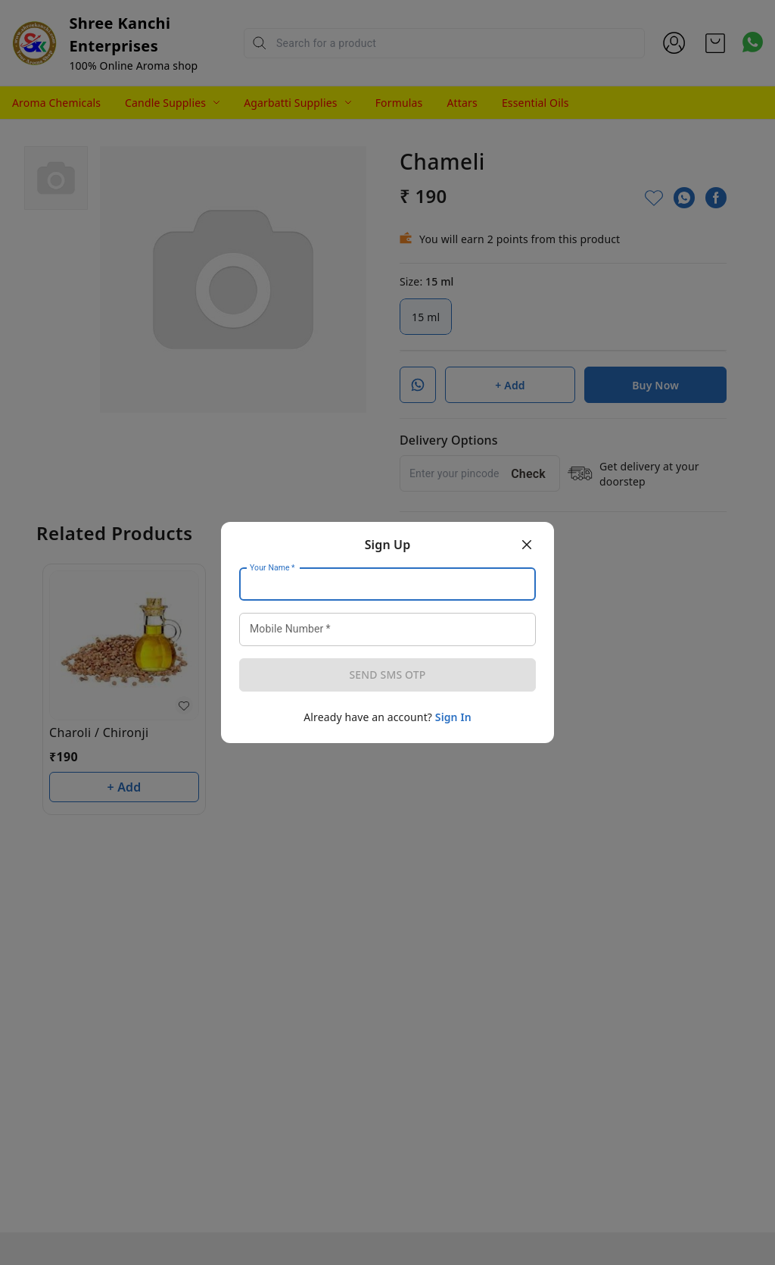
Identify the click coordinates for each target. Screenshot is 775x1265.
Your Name (272, 568)
